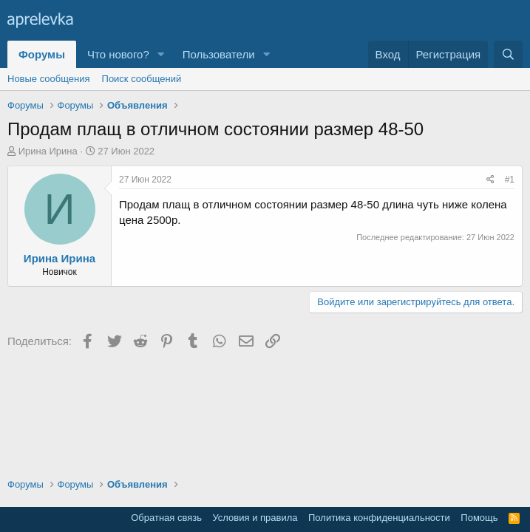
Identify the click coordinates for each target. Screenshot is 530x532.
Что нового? (118, 54)
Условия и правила (254, 517)
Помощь (479, 517)
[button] (161, 54)
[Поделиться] (490, 179)
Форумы (41, 54)
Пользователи (219, 54)
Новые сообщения (48, 78)
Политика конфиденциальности (379, 517)
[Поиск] (508, 54)
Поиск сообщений (142, 78)
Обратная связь (166, 517)
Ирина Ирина (48, 151)
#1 (509, 179)
